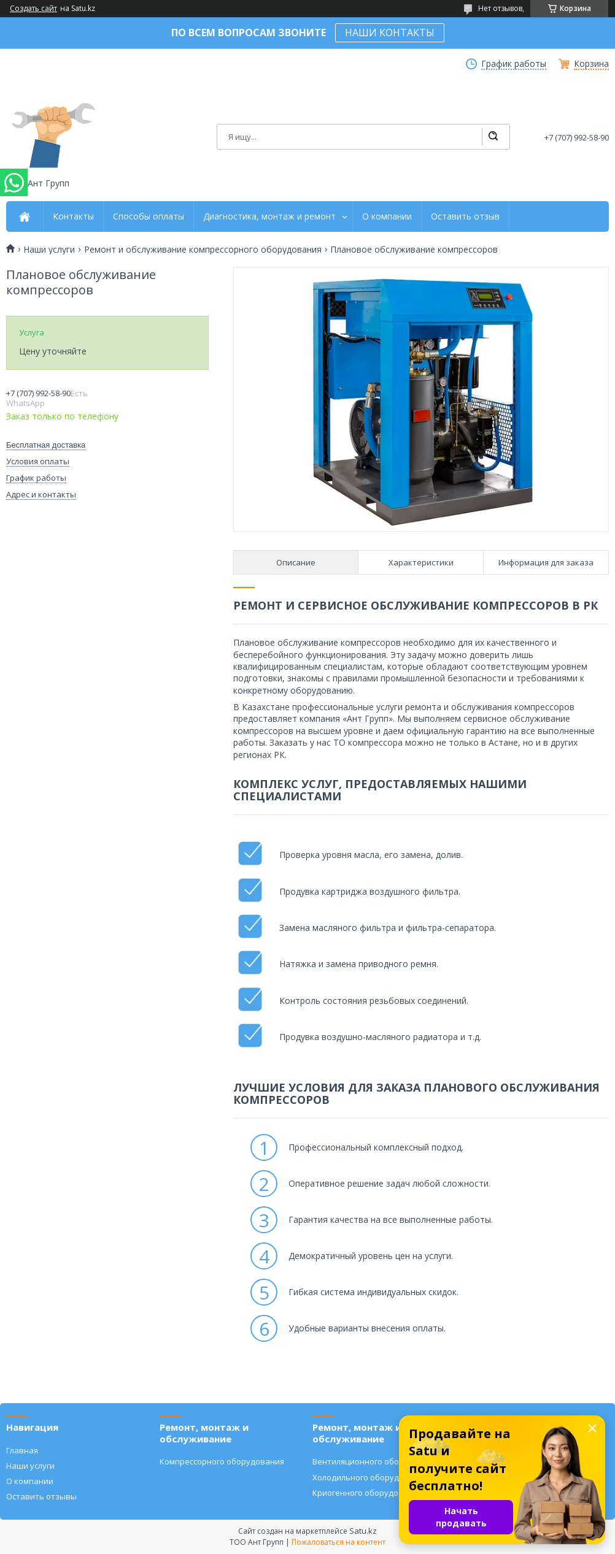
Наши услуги (49, 249)
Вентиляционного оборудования (377, 1461)
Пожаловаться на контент (338, 1542)
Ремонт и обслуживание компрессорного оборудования (203, 249)
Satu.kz (363, 1530)
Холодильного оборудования (370, 1477)
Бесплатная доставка (45, 445)
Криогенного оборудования (367, 1492)
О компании (387, 216)
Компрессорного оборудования (222, 1461)
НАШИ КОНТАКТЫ (390, 32)
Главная (22, 1450)
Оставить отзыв (465, 216)
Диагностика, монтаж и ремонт (269, 216)
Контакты (73, 216)
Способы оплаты (148, 216)
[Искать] (493, 136)
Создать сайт (33, 8)
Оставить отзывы (41, 1496)
